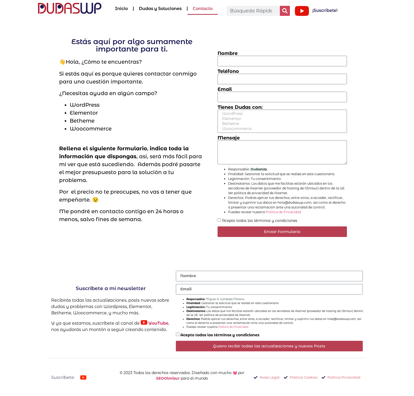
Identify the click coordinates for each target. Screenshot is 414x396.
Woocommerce (281, 128)
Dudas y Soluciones (160, 8)
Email (225, 89)
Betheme (281, 123)
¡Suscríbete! (324, 10)
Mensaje (229, 138)
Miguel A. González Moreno (225, 299)
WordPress (281, 113)
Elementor (281, 118)
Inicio (121, 8)
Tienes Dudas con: (240, 107)
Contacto (203, 8)
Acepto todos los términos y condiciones (259, 220)
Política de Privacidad (283, 212)
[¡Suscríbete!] (301, 10)
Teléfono (228, 71)
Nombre (228, 53)
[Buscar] (285, 11)
